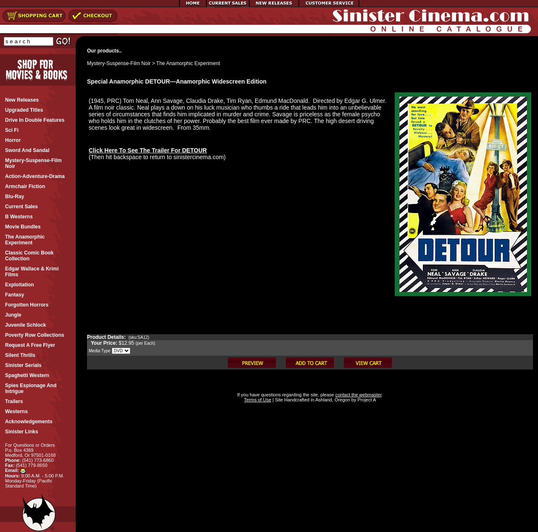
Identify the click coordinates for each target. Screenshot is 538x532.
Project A (366, 399)
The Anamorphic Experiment (188, 63)
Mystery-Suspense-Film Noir (118, 63)
